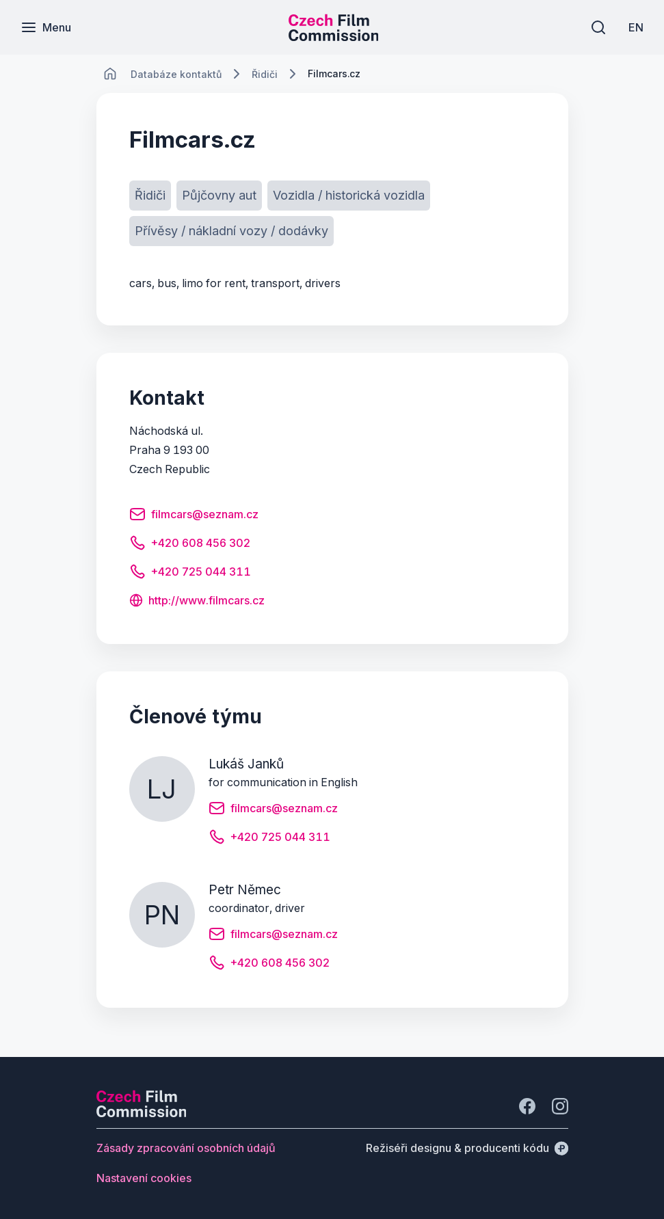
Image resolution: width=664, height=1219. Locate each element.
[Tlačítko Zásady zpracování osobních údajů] (186, 1148)
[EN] (636, 27)
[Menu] (46, 27)
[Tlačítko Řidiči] (150, 195)
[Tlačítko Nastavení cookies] (143, 1178)
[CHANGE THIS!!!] (110, 74)
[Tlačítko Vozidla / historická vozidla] (349, 195)
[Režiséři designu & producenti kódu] (467, 1148)
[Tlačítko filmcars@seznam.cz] (193, 516)
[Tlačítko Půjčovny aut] (219, 195)
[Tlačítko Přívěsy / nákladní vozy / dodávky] (231, 231)
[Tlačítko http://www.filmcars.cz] (197, 601)
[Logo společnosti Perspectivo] (141, 1113)
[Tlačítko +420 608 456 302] (189, 545)
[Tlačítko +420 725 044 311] (190, 573)
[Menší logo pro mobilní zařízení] (334, 37)
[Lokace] (176, 74)
